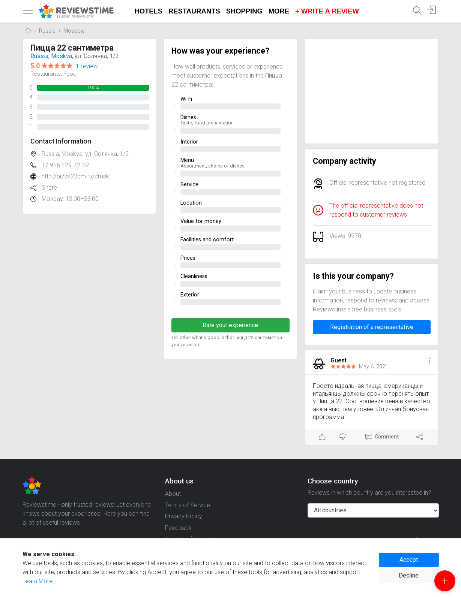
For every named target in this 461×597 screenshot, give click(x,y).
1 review (87, 66)
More (279, 11)
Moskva (61, 56)
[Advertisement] (371, 91)
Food (70, 73)
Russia (47, 31)
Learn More (38, 581)
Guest (338, 360)
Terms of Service (187, 505)
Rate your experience (230, 325)
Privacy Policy (183, 516)
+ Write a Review (327, 11)
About (173, 493)
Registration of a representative (371, 327)
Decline (409, 575)
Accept (408, 559)
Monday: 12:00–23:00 (70, 198)
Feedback (178, 527)
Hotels (149, 11)
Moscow (74, 31)
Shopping (244, 11)
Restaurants (194, 11)
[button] (429, 361)
